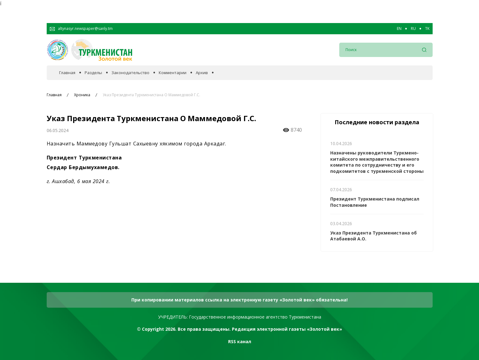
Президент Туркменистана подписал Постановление (374, 202)
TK (427, 28)
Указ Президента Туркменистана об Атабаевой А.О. (373, 236)
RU (413, 28)
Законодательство (130, 72)
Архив (202, 72)
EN (399, 28)
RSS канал (239, 341)
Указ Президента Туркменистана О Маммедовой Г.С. (151, 94)
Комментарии (172, 72)
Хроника (82, 94)
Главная (67, 72)
